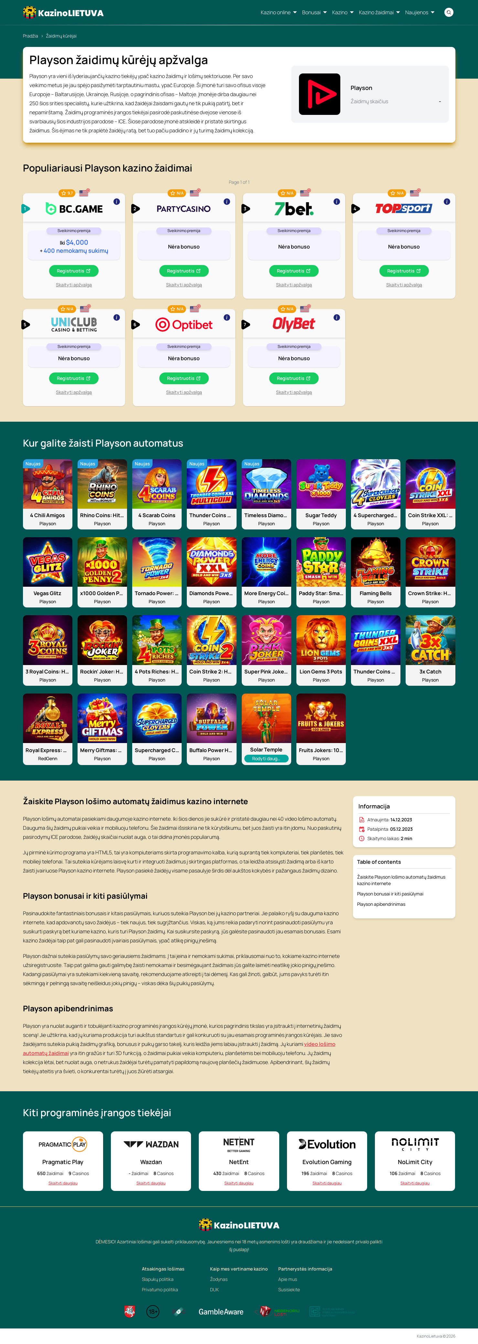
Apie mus (287, 1279)
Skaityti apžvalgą (74, 285)
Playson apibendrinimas (381, 904)
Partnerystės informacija (305, 1269)
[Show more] (74, 207)
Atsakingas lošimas (163, 1269)
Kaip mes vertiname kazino (239, 1269)
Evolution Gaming (327, 1162)
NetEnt (239, 1162)
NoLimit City (415, 1162)
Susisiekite (289, 1289)
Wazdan (151, 1162)
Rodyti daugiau (267, 758)
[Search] (448, 12)
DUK (214, 1289)
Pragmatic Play (62, 1162)
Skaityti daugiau (63, 1183)
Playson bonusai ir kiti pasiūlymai (390, 894)
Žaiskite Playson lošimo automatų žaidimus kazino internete (401, 880)
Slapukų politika (158, 1279)
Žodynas (219, 1279)
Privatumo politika (160, 1289)
